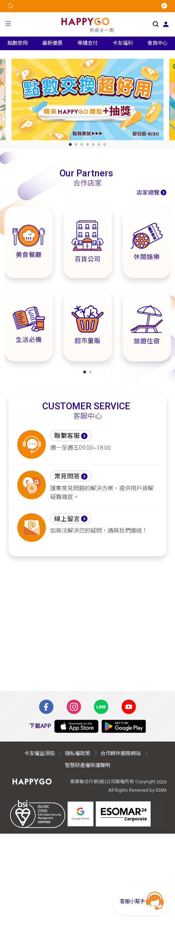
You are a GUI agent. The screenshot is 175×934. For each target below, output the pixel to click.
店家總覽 (148, 192)
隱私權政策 (77, 753)
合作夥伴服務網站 (120, 753)
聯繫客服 (67, 435)
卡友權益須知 (39, 753)
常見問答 (67, 476)
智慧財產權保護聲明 (87, 765)
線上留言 (67, 519)
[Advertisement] (87, 623)
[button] (8, 24)
